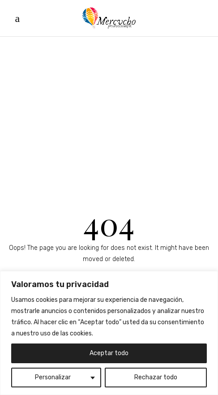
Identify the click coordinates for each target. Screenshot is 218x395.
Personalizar (53, 377)
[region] (109, 333)
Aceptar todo (109, 353)
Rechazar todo (155, 377)
